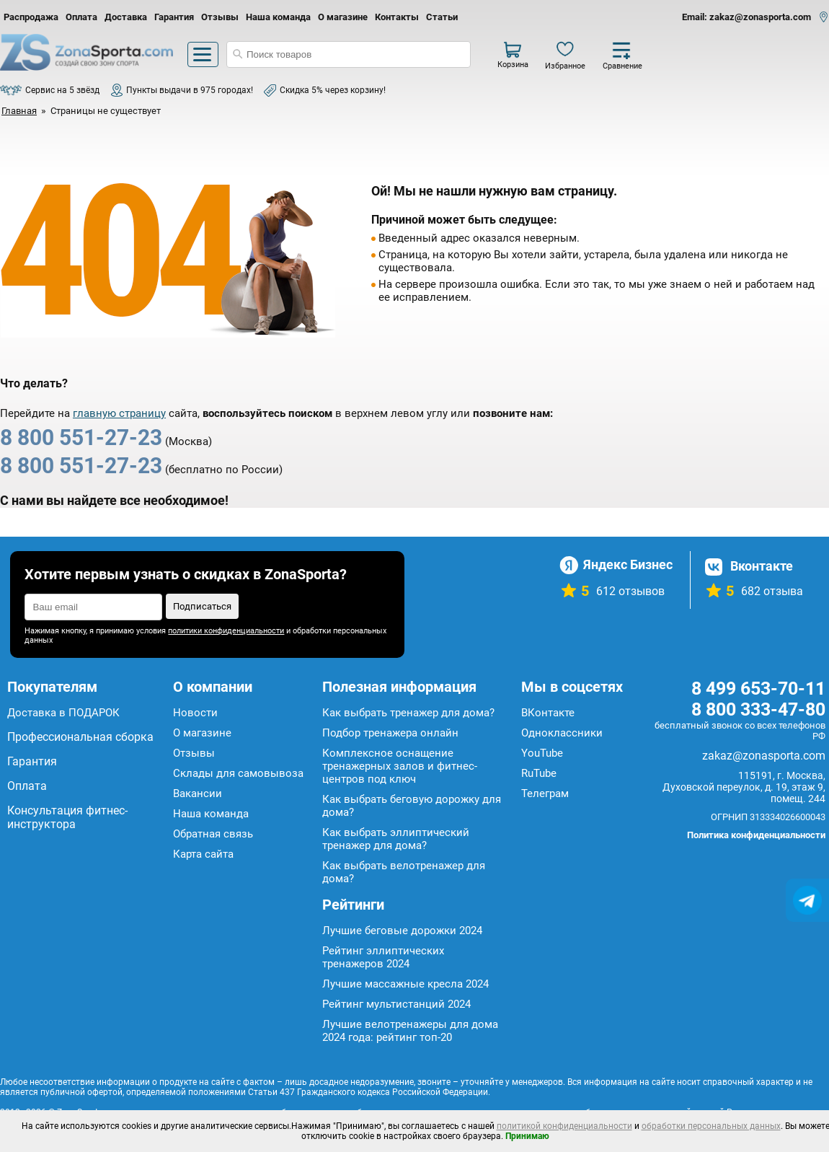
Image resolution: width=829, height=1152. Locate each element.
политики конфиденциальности (226, 631)
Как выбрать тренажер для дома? (408, 712)
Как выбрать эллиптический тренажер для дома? (395, 839)
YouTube (542, 753)
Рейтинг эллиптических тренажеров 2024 (383, 957)
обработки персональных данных (711, 1126)
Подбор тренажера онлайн (390, 732)
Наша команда (278, 17)
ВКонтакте (548, 712)
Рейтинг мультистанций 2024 (396, 1004)
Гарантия (174, 17)
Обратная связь (213, 833)
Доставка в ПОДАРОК (63, 712)
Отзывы (220, 17)
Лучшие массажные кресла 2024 (405, 983)
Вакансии (197, 793)
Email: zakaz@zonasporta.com (746, 17)
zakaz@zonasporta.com (763, 755)
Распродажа (31, 17)
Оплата (81, 17)
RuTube (539, 773)
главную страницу (119, 413)
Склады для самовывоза (238, 773)
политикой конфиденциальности (564, 1126)
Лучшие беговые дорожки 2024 (402, 930)
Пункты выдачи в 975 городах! (189, 90)
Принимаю (527, 1136)
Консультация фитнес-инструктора (67, 817)
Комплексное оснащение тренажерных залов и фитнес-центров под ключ (399, 766)
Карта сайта (203, 854)
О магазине (343, 17)
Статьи (442, 17)
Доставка (126, 17)
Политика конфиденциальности (756, 835)
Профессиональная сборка (80, 737)
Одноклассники (562, 732)
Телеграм (545, 793)
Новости (195, 712)
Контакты (397, 17)
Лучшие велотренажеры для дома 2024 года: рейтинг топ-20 (410, 1031)
